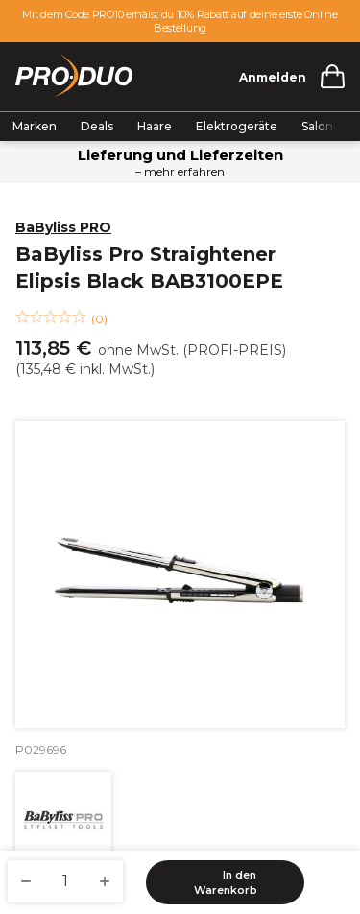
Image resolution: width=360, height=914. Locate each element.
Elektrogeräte (236, 126)
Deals (97, 126)
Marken (34, 126)
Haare (154, 126)
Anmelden (272, 77)
